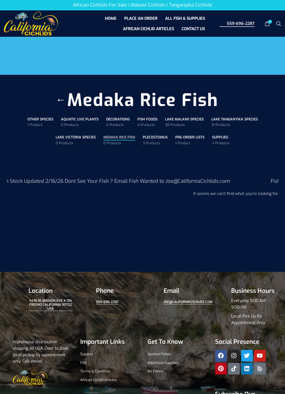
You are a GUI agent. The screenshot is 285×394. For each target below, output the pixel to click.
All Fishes (155, 371)
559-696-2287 (237, 23)
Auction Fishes (159, 354)
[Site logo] (31, 23)
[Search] (279, 24)
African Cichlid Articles (98, 380)
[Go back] (60, 100)
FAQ (83, 362)
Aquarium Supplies (163, 362)
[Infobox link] (244, 306)
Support (86, 354)
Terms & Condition (95, 371)
